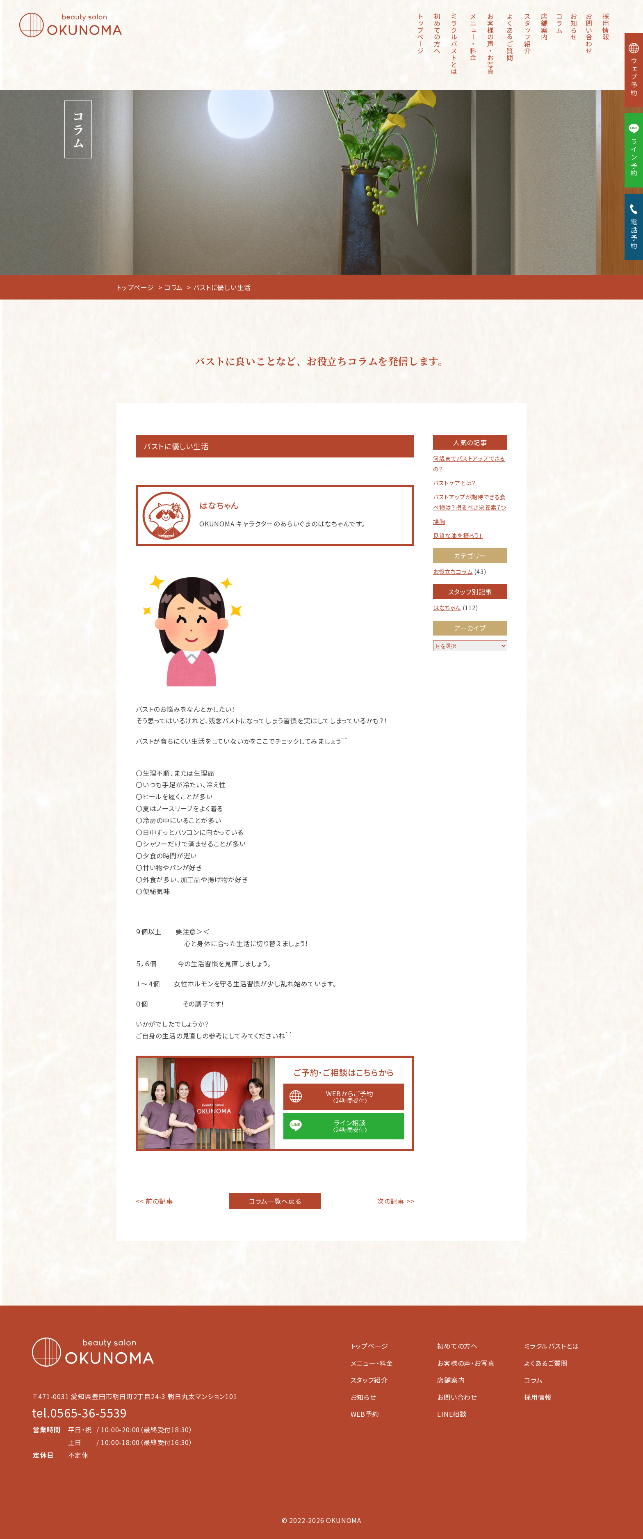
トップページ (420, 33)
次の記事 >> (396, 1201)
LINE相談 (452, 1414)
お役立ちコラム (453, 571)
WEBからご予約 (350, 1097)
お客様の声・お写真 (490, 44)
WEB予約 (365, 1414)
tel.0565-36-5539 (79, 1412)
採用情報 (606, 26)
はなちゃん (447, 608)
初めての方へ (437, 33)
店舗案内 (544, 26)
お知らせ (574, 26)
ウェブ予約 (634, 70)
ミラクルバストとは (454, 44)
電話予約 (634, 227)
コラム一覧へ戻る (275, 1201)
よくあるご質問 (510, 37)
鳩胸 (439, 521)
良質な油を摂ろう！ (458, 535)
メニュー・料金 (473, 37)
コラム (559, 23)
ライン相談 (350, 1126)
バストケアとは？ (454, 483)
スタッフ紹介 (527, 33)
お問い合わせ (589, 33)
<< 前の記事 (154, 1201)
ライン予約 (634, 150)
